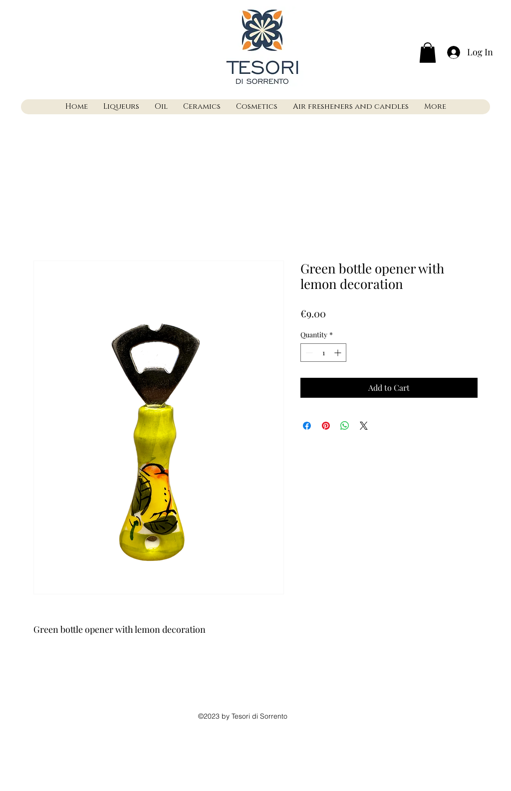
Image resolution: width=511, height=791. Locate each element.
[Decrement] (308, 352)
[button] (427, 52)
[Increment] (338, 352)
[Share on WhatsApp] (345, 426)
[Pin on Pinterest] (326, 426)
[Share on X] (364, 426)
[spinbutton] (323, 352)
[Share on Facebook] (307, 426)
